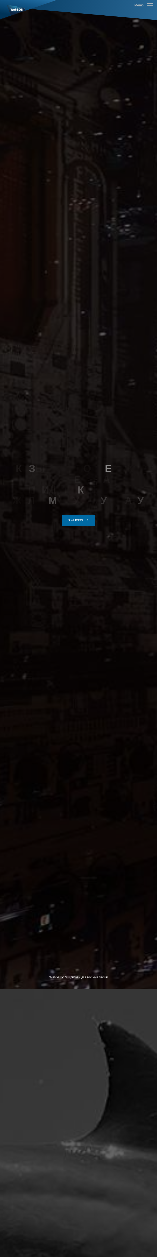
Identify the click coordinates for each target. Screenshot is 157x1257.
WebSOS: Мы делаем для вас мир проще (78, 780)
